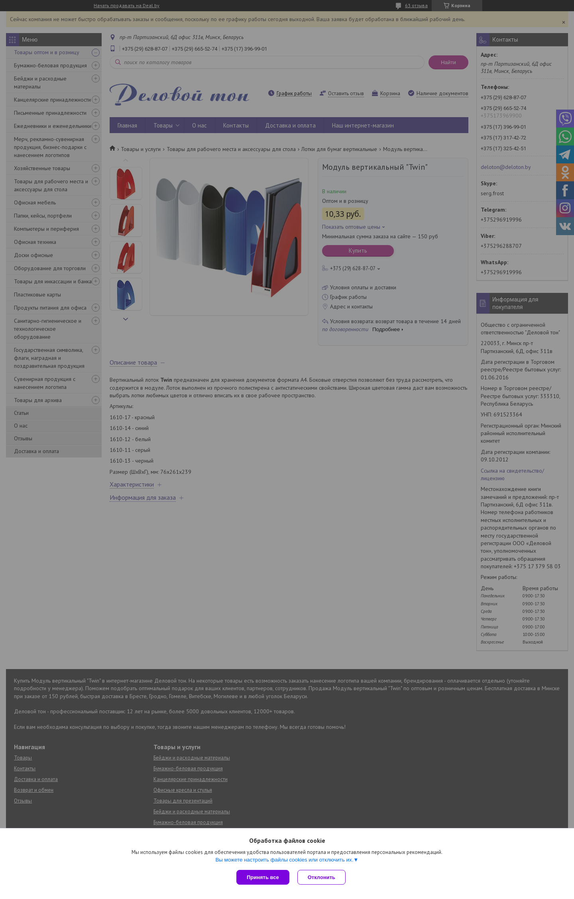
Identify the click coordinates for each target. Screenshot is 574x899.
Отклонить (321, 877)
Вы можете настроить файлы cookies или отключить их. (284, 860)
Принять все (263, 877)
